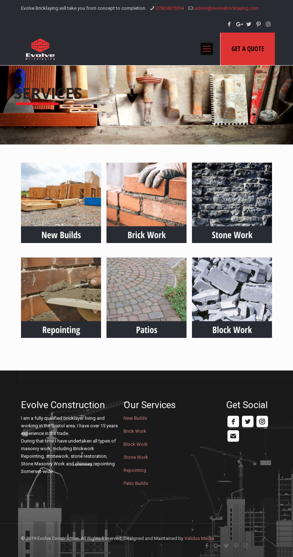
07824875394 (170, 8)
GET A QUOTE (247, 49)
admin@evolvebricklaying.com (227, 8)
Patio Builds (136, 483)
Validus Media (199, 538)
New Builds (135, 418)
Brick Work (135, 431)
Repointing (135, 470)
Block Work (136, 444)
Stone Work (136, 457)
